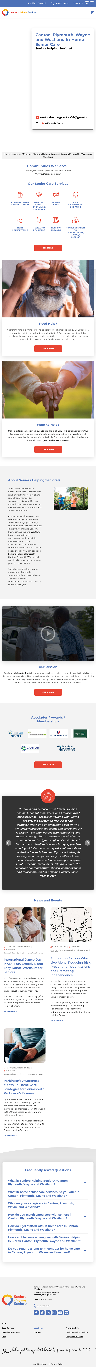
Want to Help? (48, 424)
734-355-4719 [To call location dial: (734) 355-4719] (54, 123)
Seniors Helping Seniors (16, 1130)
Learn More (48, 348)
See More (48, 248)
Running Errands (56, 229)
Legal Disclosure (40, 1364)
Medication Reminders (39, 229)
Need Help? (48, 323)
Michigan (27, 154)
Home (7, 154)
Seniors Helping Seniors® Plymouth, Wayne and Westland (70, 951)
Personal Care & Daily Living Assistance (39, 206)
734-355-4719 (60, 3)
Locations (17, 154)
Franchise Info (72, 1328)
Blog (4, 1337)
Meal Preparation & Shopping (76, 204)
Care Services (8, 1328)
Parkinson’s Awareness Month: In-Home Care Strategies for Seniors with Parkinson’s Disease (24, 1124)
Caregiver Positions (11, 1332)
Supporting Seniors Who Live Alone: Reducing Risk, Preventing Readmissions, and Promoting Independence (70, 966)
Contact (37, 1332)
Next (87, 843)
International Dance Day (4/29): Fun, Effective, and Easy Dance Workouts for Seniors (24, 999)
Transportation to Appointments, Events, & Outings (75, 232)
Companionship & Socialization (20, 203)
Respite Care (56, 203)
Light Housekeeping (20, 229)
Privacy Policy (57, 1364)
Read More (10, 1011)
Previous (8, 843)
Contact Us (48, 764)
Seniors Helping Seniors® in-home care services (23, 953)
